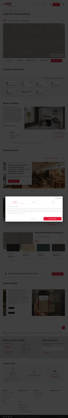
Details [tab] (34, 202)
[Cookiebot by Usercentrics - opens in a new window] (56, 198)
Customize (34, 218)
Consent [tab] (15, 202)
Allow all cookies (52, 218)
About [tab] (53, 202)
